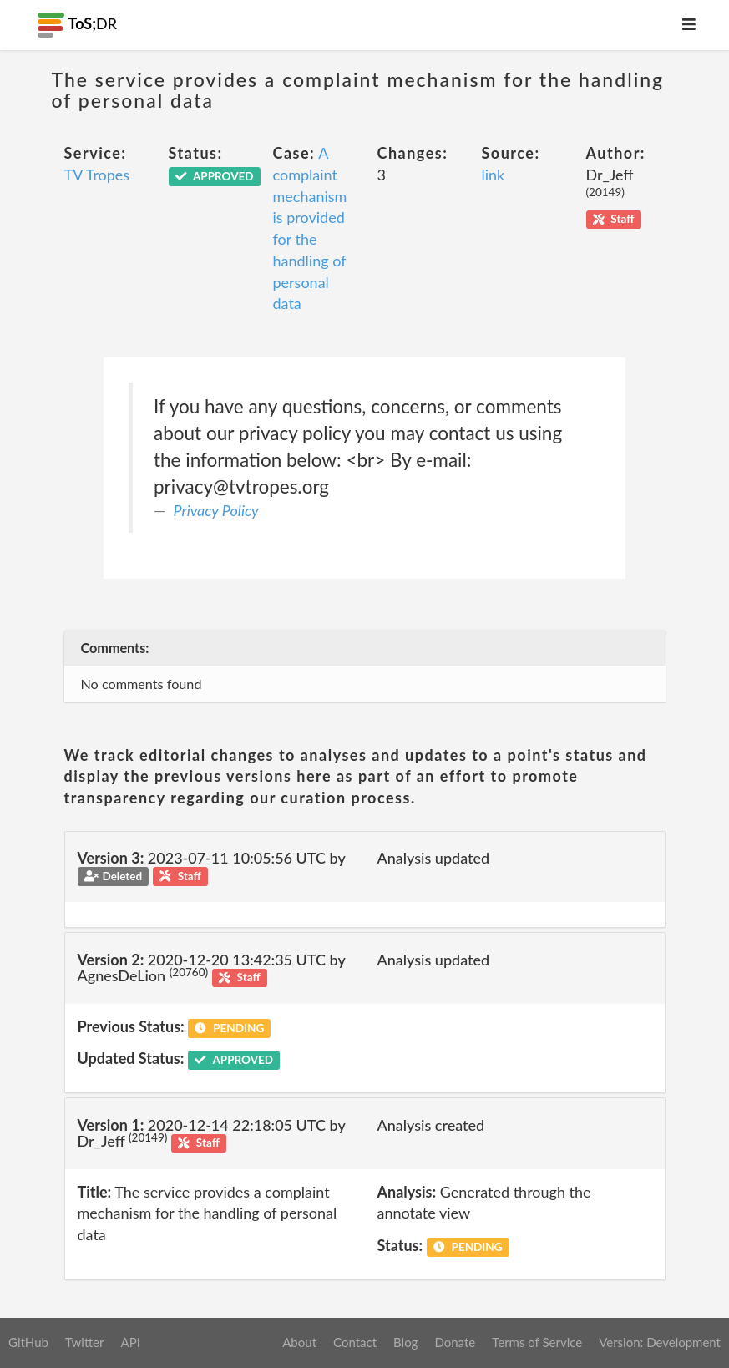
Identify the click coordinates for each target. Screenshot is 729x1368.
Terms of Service (537, 1342)
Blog (405, 1342)
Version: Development (660, 1342)
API (129, 1342)
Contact (355, 1342)
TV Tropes (97, 174)
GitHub (28, 1342)
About (299, 1342)
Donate (454, 1342)
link (493, 174)
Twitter (84, 1342)
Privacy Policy (216, 510)
